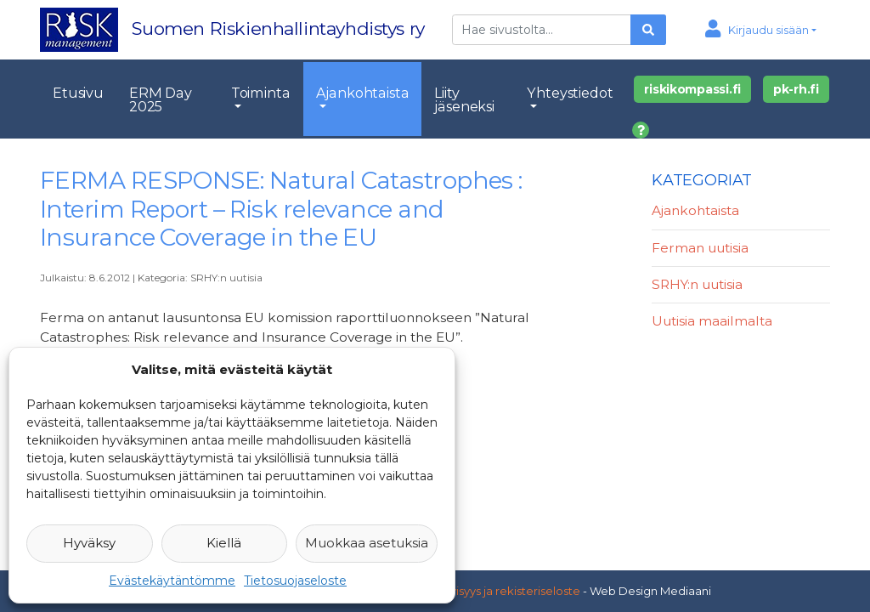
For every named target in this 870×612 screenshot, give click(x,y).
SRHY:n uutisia (226, 277)
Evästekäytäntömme (172, 580)
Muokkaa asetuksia (366, 543)
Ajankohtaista (363, 92)
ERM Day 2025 (160, 99)
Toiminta (261, 92)
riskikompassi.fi (692, 89)
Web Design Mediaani (650, 591)
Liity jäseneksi (464, 99)
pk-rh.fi (796, 89)
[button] (761, 30)
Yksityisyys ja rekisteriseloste (502, 591)
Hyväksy (89, 543)
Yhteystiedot (570, 92)
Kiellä (223, 543)
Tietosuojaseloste (295, 580)
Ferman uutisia (700, 248)
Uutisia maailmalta (712, 321)
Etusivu (78, 92)
